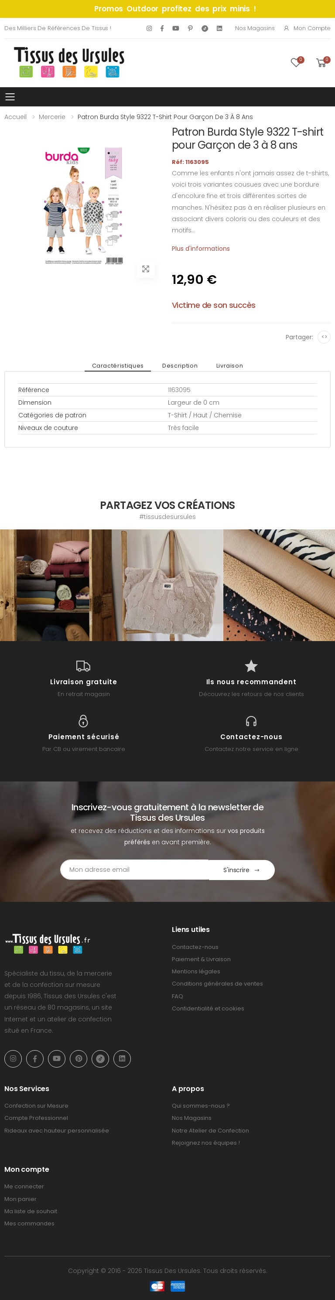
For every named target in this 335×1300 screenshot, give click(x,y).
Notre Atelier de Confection (210, 1130)
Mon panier (20, 1198)
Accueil (15, 117)
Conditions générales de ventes (217, 983)
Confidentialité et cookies (208, 1008)
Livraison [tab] (228, 366)
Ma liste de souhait (30, 1211)
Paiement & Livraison (201, 959)
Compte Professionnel (36, 1117)
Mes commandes (29, 1223)
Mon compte (307, 28)
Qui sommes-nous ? (201, 1105)
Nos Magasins (254, 28)
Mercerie (52, 117)
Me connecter (24, 1186)
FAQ (177, 996)
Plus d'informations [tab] (201, 248)
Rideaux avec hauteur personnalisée (56, 1130)
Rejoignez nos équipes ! (206, 1142)
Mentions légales (196, 971)
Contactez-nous (195, 946)
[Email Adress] (130, 870)
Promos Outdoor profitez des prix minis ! (175, 8)
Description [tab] (180, 366)
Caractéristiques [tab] (119, 366)
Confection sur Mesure (36, 1105)
